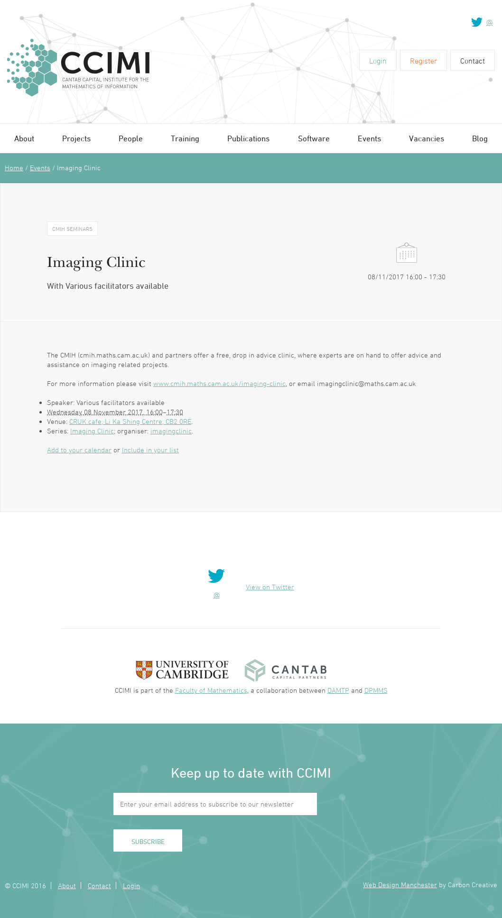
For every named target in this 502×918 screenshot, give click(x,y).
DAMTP (338, 690)
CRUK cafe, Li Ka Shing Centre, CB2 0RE (130, 421)
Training (185, 138)
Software (314, 138)
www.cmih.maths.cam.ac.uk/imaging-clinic (219, 383)
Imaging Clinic (92, 431)
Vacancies (426, 138)
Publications (248, 138)
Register (423, 60)
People (131, 138)
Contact (472, 60)
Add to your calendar (79, 450)
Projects (76, 138)
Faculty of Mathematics (211, 690)
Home (14, 168)
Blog (480, 138)
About (24, 138)
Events (369, 138)
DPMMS (376, 690)
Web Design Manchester (400, 885)
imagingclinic (171, 431)
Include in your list (150, 450)
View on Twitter (270, 587)
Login (378, 60)
